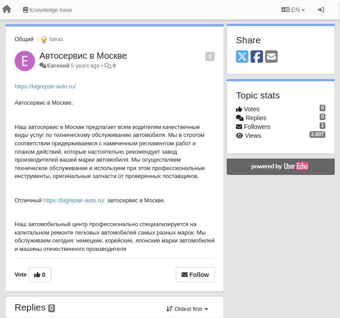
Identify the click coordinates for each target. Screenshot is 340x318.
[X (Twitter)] (242, 57)
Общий (24, 39)
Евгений (58, 66)
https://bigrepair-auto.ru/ (45, 86)
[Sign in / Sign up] (321, 9)
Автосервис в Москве (83, 56)
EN (293, 9)
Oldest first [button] (187, 309)
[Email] (271, 57)
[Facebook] (257, 57)
